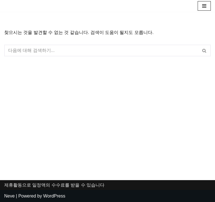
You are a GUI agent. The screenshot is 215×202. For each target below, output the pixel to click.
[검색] (101, 50)
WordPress (54, 196)
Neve (9, 196)
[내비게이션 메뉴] (204, 6)
